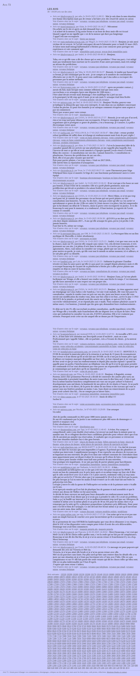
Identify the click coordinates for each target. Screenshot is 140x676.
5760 (113, 643)
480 (72, 668)
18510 (134, 577)
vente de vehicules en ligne (64, 349)
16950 (86, 587)
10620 (92, 621)
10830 (50, 621)
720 (132, 665)
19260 (75, 574)
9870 (59, 626)
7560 (84, 636)
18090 (128, 579)
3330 (69, 655)
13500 (56, 606)
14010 (134, 601)
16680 (50, 589)
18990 (129, 574)
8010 (99, 633)
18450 (56, 579)
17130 (50, 587)
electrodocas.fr (67, 170)
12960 (74, 609)
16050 (86, 591)
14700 (86, 599)
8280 (54, 633)
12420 (92, 611)
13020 (62, 609)
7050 (79, 638)
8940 (123, 628)
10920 (121, 619)
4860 (84, 648)
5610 (49, 646)
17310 (104, 584)
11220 (62, 619)
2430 (128, 658)
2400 (133, 658)
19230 (81, 574)
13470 (62, 606)
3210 (89, 655)
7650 (69, 636)
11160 (73, 619)
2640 (94, 658)
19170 (93, 574)
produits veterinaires (70, 142)
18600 (116, 577)
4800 (94, 648)
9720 (84, 626)
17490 (68, 584)
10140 (98, 623)
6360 (103, 641)
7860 (123, 633)
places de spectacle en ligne (115, 444)
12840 (98, 609)
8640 (84, 631)
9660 (94, 626)
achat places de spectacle (91, 444)
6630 (59, 641)
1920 (123, 660)
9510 (118, 626)
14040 (128, 601)
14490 (128, 599)
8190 (69, 633)
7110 (69, 638)
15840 (128, 591)
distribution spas (87, 115)
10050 (116, 623)
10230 (80, 623)
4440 (64, 650)
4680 (113, 648)
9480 (123, 626)
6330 (108, 641)
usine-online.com (68, 514)
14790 (68, 599)
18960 (135, 574)
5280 (103, 646)
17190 (128, 584)
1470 (108, 663)
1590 (89, 663)
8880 (133, 628)
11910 (104, 614)
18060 (134, 579)
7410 (108, 636)
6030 (69, 643)
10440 (128, 621)
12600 (56, 611)
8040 (94, 633)
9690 (89, 626)
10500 (116, 621)
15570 (92, 594)
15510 (104, 594)
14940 (128, 596)
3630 (108, 653)
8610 (89, 631)
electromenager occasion (64, 180)
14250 (86, 601)
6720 (133, 638)
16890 (98, 587)
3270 (79, 655)
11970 (92, 614)
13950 (56, 604)
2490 (118, 658)
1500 (103, 663)
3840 (74, 653)
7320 (123, 636)
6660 (54, 641)
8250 (59, 633)
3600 (113, 653)
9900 (54, 626)
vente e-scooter (59, 406)
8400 (123, 631)
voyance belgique (66, 24)
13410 (74, 606)
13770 (92, 604)
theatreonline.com (68, 429)
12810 (104, 609)
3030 (118, 655)
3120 (103, 655)
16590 (68, 589)
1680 (74, 663)
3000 (123, 655)
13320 (92, 606)
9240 (74, 628)
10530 (110, 621)
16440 (98, 589)
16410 (104, 589)
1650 (79, 663)
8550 (99, 631)
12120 (62, 614)
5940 (84, 643)
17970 (62, 582)
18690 (98, 577)
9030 (108, 628)
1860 (133, 660)
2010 (108, 660)
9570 (108, 626)
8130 (79, 633)
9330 (59, 628)
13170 (122, 606)
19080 (111, 574)
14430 (50, 601)
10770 (62, 621)
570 (60, 668)
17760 (104, 582)
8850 (49, 631)
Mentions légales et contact (117, 672)
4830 (89, 648)
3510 (128, 653)
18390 (68, 579)
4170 (108, 650)
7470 (99, 636)
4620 (123, 648)
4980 (64, 648)
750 (128, 665)
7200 (54, 638)
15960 (104, 591)
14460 (134, 599)
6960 (93, 638)
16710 (134, 587)
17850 (86, 582)
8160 (74, 633)
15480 (110, 594)
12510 (74, 611)
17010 (74, 587)
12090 (68, 614)
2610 (99, 658)
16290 (128, 589)
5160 (123, 646)
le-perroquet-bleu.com (70, 233)
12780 (110, 609)
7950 (108, 633)
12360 (104, 611)
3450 (49, 655)
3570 (118, 653)
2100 (94, 660)
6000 (74, 643)
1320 (133, 663)
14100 (116, 601)
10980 (109, 619)
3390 (59, 655)
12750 (116, 609)
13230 (110, 606)
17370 (92, 584)
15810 (134, 591)
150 (114, 668)
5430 (79, 646)
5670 (128, 643)
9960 (132, 623)
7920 (113, 633)
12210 (134, 611)
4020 (133, 650)
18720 (92, 577)
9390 (49, 628)
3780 (84, 653)
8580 (94, 631)
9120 (94, 628)
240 (102, 668)
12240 (128, 611)
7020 (84, 638)
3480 (133, 653)
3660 (103, 653)
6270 (118, 641)
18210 (104, 579)
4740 (103, 648)
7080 (74, 638)
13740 (98, 604)
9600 (103, 626)
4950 (69, 648)
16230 (50, 591)
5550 (59, 646)
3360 (64, 655)
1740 (64, 663)
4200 (103, 650)
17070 (62, 587)
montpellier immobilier (90, 464)
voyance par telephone (98, 21)
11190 (67, 619)
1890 (128, 660)
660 (49, 668)
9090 (99, 628)
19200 (87, 574)
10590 (98, 621)
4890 (79, 648)
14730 (80, 599)
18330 (80, 579)
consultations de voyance (107, 271)
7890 (118, 633)
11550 (85, 616)
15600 (86, 594)
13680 (110, 604)
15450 (116, 594)
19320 (63, 574)
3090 (108, 655)
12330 (110, 611)
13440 (68, 606)
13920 (62, 604)
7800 (133, 633)
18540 (128, 577)
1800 (54, 663)
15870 (122, 591)
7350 (118, 636)
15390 (128, 594)
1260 (54, 665)
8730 (69, 631)
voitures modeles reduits (105, 511)
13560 (134, 604)
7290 (128, 636)
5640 (133, 643)
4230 (99, 650)
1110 (79, 665)
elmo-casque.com (68, 397)
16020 (92, 591)
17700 (116, 582)
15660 (74, 594)
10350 (56, 623)
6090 (59, 643)
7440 (103, 636)
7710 (59, 636)
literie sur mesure (87, 39)
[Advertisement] (23, 27)
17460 (74, 584)
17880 (80, 582)
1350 (128, 663)
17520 (62, 584)
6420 (94, 641)
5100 (133, 646)
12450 (86, 611)
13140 (128, 606)
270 (98, 668)
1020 (93, 665)
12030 (80, 614)
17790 (98, 582)
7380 (113, 636)
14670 (92, 599)
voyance (83, 21)
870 (113, 665)
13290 (98, 606)
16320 (122, 589)
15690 (68, 594)
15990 (98, 591)
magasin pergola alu (89, 529)
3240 (84, 655)
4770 (99, 648)
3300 (74, 655)
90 (121, 668)
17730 (110, 582)
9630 (99, 626)
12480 (80, 611)
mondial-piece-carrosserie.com (74, 352)
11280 (50, 619)
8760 (64, 631)
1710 (69, 663)
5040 (54, 648)
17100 (56, 587)
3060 (113, 655)
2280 (64, 660)
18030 (50, 582)
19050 (117, 574)
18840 (68, 577)
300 (95, 668)
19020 (123, 574)
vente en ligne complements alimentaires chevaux (83, 140)
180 (110, 668)
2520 (113, 658)
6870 (108, 638)
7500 (94, 636)
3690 (99, 653)
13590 (128, 604)
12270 (122, 611)
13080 (50, 609)
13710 (104, 604)
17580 (50, 584)
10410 (134, 621)
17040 (68, 587)
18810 (74, 577)
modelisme (122, 511)
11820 (121, 614)
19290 (69, 574)
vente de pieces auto (89, 371)
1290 (49, 665)
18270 (92, 579)
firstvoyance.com (68, 87)
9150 (89, 628)
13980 (50, 604)
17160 (134, 584)
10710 (74, 621)
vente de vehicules (126, 346)
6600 (64, 641)
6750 (128, 638)
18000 (56, 582)
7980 (103, 633)
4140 (113, 650)
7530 (89, 636)
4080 (123, 650)
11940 (98, 614)
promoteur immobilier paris (112, 394)
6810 (118, 638)
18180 (110, 579)
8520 (103, 631)
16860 (104, 587)
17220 (122, 584)
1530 (99, 663)
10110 (104, 623)
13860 (74, 604)
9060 (103, 628)
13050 (56, 609)
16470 (92, 589)
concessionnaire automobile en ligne (100, 346)
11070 (91, 619)
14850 (56, 599)
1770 (59, 663)
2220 (74, 660)
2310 (59, 660)
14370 (62, 601)
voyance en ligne (87, 271)
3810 (79, 653)
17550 (56, 584)
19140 (99, 574)
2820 (64, 658)
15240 (68, 596)
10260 (74, 623)
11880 (110, 614)
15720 (62, 594)
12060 (74, 614)
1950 (118, 660)
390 (83, 668)
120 (117, 668)
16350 (116, 589)
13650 (116, 604)
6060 (64, 643)
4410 (69, 650)
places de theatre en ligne (91, 442)
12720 (122, 609)
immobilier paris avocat (90, 51)
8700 (74, 631)
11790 (127, 614)
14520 (122, 599)
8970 (118, 628)
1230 (59, 665)
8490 (108, 631)
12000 (86, 614)
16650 (56, 589)
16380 (110, 589)
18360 (74, 579)
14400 (56, 601)
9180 (84, 628)
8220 (64, 633)
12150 (56, 614)
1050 (88, 665)
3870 (69, 653)
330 (91, 668)
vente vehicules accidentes (72, 346)
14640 (98, 599)
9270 (69, 628)
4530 (49, 650)
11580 (79, 616)
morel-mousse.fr (68, 26)
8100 (84, 633)
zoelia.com (65, 133)
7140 (64, 638)
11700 (56, 616)
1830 (49, 663)
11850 (116, 614)
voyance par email (117, 21)
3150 (99, 655)
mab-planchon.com (69, 447)
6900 (103, 638)
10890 (127, 619)
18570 (122, 577)
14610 (104, 599)
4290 (89, 650)
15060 (104, 596)
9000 (113, 628)
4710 (108, 648)
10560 (104, 621)
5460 (74, 646)
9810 (69, 626)
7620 (74, 636)
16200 (56, 591)
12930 (80, 609)
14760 (74, 599)
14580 (110, 599)
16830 (110, 587)
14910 (134, 596)
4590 (128, 648)
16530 (80, 589)
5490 (69, 646)
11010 (103, 619)
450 (75, 668)
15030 (110, 596)
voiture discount (87, 511)
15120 (92, 596)
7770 (49, 636)
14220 (92, 601)
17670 (122, 582)
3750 (89, 653)
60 (124, 668)
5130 (128, 646)
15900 (116, 591)
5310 (99, 646)
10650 (86, 621)
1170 (69, 665)
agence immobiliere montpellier (115, 464)
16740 (128, 587)
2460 (123, 658)
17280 (110, 584)
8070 (89, 633)
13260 (104, 606)
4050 (128, 650)
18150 (116, 579)
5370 (89, 646)
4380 (74, 650)
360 (87, 668)
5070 (49, 648)
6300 (113, 641)
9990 (127, 623)
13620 (122, 604)
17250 (116, 584)
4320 (84, 650)
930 (105, 665)
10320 (62, 623)
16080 (80, 591)
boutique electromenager (91, 178)
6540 (74, 641)
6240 (123, 641)
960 (101, 665)
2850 (59, 658)
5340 (94, 646)
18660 (104, 577)
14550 (116, 599)
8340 (133, 631)
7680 (64, 636)
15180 (80, 596)
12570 (62, 611)
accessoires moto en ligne (112, 404)
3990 (49, 653)
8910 (128, 628)
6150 (49, 643)
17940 (68, 582)
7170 (59, 638)
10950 (115, 619)
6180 (133, 641)
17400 (86, 584)
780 (124, 665)
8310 (49, 633)
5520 (64, 646)
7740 (54, 636)
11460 (103, 616)
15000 (116, 596)
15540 (98, 594)
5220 (113, 646)
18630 (110, 577)
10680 (80, 621)
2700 (84, 658)
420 (79, 668)
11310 (133, 616)
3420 (54, 655)
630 (52, 668)
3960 (54, 653)
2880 (54, 658)
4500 (54, 650)
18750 (86, 577)
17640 (128, 582)
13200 (116, 606)
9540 (113, 626)
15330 (50, 596)
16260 (134, 589)
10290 (68, 623)
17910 (74, 582)
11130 (79, 619)
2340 (54, 660)
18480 (50, 579)
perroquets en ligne (88, 238)
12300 (116, 611)
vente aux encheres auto (106, 344)
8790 (59, 631)
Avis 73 (7, 4)
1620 (84, 663)
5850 (99, 643)
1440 (113, 663)
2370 (49, 660)
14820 (62, 599)
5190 (118, 646)
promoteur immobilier (89, 394)
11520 (91, 616)
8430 (118, 631)
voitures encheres (87, 344)
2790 (69, 658)
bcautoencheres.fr (68, 334)
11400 (115, 616)
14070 (122, 601)
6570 (69, 641)
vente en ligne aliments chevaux (94, 138)
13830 (80, 604)
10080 (110, 623)
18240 (98, 579)
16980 (80, 587)
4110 (118, 650)
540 (64, 668)
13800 (86, 604)
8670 (79, 631)
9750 (79, 626)
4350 (79, 650)
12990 (68, 609)
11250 (56, 619)
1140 (74, 665)
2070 (99, 660)
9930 (49, 626)
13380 (80, 606)
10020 (122, 623)
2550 (108, 658)
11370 (121, 616)
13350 (86, 606)
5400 (84, 646)
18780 (80, 577)
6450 (89, 641)
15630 (80, 594)
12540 (68, 611)
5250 (108, 646)
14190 (98, 601)
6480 (84, 641)
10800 (56, 621)
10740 (68, 621)
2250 (69, 660)
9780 (74, 626)
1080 (83, 665)
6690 (49, 641)
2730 (79, 658)
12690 (128, 609)
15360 (134, 594)
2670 (89, 658)
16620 (62, 589)
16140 (68, 591)
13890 (68, 604)
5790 (108, 643)
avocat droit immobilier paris (114, 51)
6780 (123, 638)
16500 (86, 589)
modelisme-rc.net (68, 467)
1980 (113, 660)
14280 (80, 601)
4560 (133, 648)
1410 (118, 663)
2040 (103, 660)
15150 (86, 596)
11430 (109, 616)
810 (120, 665)
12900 (86, 609)
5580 (54, 646)
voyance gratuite (87, 99)
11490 (97, 616)
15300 (56, 596)
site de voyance (102, 99)
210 (106, 668)
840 (117, 665)
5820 (103, 643)
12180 (50, 614)
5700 (123, 643)
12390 (98, 611)
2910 (49, 658)
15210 (74, 596)
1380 (123, 663)
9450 (128, 626)
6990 (89, 638)
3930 (59, 653)
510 (68, 668)
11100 (85, 619)
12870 (92, 609)
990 (98, 665)
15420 (122, 594)
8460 (113, 631)
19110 (105, 574)
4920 (74, 648)
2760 (74, 658)
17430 (80, 584)
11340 (127, 616)
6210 (128, 641)
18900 (56, 577)
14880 (50, 599)
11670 (62, 616)
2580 (103, 658)
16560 (74, 589)
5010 (59, 648)
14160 (104, 601)
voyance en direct (60, 274)
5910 (89, 643)
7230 (49, 638)
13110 (134, 606)
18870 (62, 577)
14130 (110, 601)
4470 (59, 650)
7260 (133, 636)
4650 (118, 648)
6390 (99, 641)
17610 (134, 582)
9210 (79, 628)
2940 (133, 655)
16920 (92, 587)
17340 (98, 584)
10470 (122, 621)
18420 (62, 579)
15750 (56, 594)
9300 (64, 628)
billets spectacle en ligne (114, 442)
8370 (128, 631)
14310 (74, 601)
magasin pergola (106, 529)
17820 (92, 582)
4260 (94, 650)
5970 (79, 643)
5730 (118, 643)
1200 (64, 665)
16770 (122, 587)
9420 (133, 626)
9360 (54, 628)
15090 (98, 596)
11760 (133, 614)
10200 (86, 623)
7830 (128, 633)
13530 (50, 606)
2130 (89, 660)
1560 (94, 663)
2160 (84, 660)
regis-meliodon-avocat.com (73, 42)
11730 (50, 616)
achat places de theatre (70, 444)
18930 (50, 577)
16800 (116, 587)
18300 (86, 579)
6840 (113, 638)
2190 (79, 660)
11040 (97, 619)
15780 (50, 594)
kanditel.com (66, 261)
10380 (50, 623)
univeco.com (66, 102)
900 (109, 665)
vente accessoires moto (90, 404)
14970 (122, 596)
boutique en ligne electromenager (117, 178)
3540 (123, 653)
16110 (74, 591)
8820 (54, 631)
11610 (73, 616)
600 (56, 668)
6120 (54, 643)
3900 (64, 653)
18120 (122, 579)
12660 (134, 609)
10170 (92, 623)
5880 (94, 643)
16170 (62, 591)
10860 (133, 619)
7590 (79, 636)
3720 (94, 653)
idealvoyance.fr (67, 16)
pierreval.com (67, 374)
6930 (98, 638)
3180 (94, 655)
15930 (110, 591)
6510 (79, 641)
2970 (128, 655)
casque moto (130, 404)
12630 (50, 611)
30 (127, 668)
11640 (67, 616)
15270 (62, 596)
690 (136, 665)
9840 (64, 626)
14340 (68, 601)
